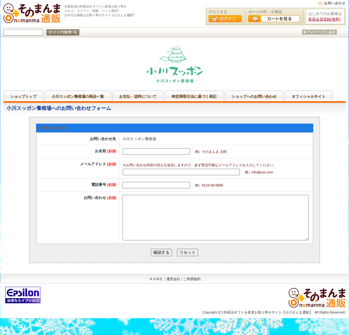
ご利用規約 (192, 288)
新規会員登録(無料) (324, 19)
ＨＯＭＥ (156, 288)
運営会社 (173, 288)
